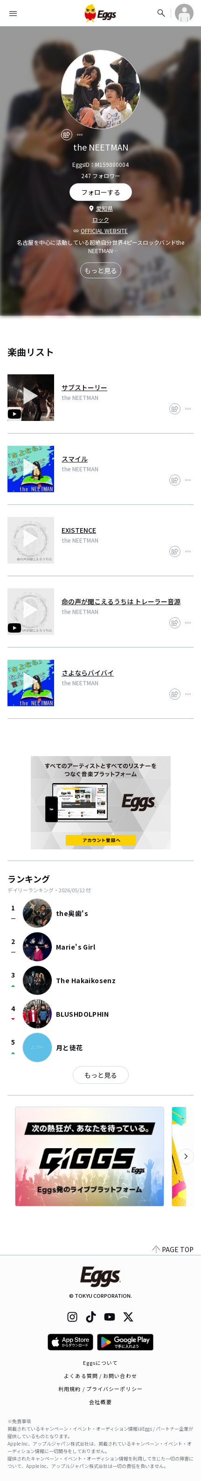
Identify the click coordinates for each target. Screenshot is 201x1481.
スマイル (75, 458)
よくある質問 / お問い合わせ (100, 1375)
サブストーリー (84, 387)
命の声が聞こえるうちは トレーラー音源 (121, 601)
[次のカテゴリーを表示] (186, 1156)
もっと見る (100, 270)
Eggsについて (100, 1362)
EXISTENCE (79, 530)
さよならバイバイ (88, 672)
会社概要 (100, 1401)
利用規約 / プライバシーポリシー (100, 1388)
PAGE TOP (173, 1249)
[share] (66, 134)
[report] (79, 134)
